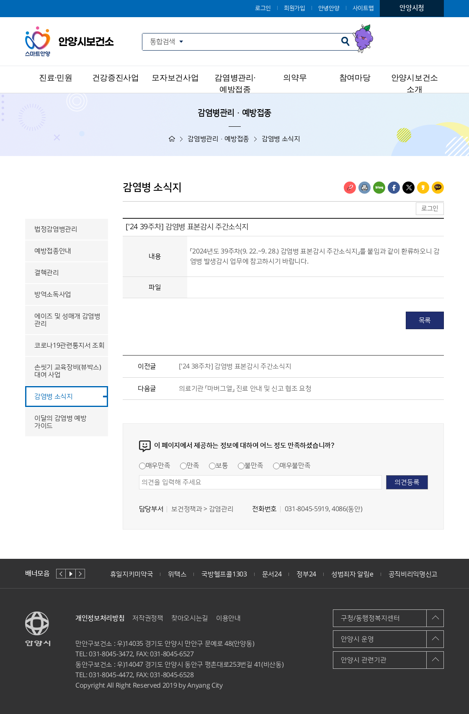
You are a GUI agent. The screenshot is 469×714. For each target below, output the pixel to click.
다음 (80, 573)
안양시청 (411, 8)
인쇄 (364, 188)
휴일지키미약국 (131, 574)
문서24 (272, 574)
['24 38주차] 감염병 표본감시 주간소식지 (235, 366)
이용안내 (228, 618)
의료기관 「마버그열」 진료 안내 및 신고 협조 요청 (245, 388)
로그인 (263, 8)
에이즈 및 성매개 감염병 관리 (67, 320)
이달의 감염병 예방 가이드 (60, 422)
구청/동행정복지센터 (370, 618)
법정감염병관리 (55, 229)
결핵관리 (46, 272)
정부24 (306, 574)
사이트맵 (363, 8)
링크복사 (350, 188)
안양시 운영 (357, 639)
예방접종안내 (52, 251)
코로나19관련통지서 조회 (69, 345)
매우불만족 (291, 465)
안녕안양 (329, 8)
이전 (61, 573)
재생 (70, 573)
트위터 (408, 188)
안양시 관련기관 (364, 660)
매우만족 (154, 465)
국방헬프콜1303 (224, 574)
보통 (218, 465)
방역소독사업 (52, 294)
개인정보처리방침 (99, 618)
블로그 (379, 188)
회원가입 (294, 8)
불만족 (250, 465)
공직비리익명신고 (413, 574)
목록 (425, 320)
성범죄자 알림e (352, 574)
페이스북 (394, 188)
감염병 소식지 (53, 396)
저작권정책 (147, 618)
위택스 (177, 574)
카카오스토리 (423, 188)
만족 (189, 465)
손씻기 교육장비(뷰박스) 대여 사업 (67, 371)
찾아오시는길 (189, 618)
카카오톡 (438, 188)
